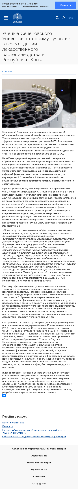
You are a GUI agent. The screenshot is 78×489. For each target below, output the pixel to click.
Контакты (39, 476)
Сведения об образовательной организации (39, 448)
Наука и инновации (39, 462)
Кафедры (7, 426)
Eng (70, 17)
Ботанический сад (13, 422)
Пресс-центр (39, 469)
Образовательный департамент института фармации (34, 436)
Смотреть (65, 5)
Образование (39, 455)
